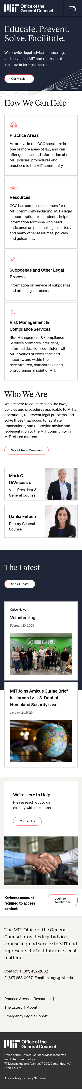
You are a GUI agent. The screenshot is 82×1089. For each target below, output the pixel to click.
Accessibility (12, 1078)
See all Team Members (26, 450)
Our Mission (19, 79)
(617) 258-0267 (20, 977)
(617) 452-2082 (35, 971)
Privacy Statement (36, 1078)
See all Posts (19, 584)
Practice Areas (16, 998)
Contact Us (27, 821)
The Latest (13, 1007)
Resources (42, 998)
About (32, 1007)
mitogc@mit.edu (59, 977)
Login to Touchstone (63, 900)
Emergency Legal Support (26, 1016)
